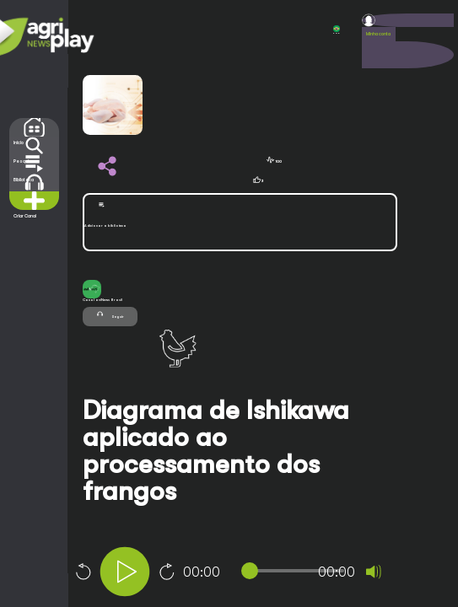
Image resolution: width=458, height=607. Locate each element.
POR (336, 30)
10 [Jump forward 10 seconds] (167, 571)
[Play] (125, 571)
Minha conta (378, 33)
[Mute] (373, 571)
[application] (259, 573)
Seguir (109, 314)
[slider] (296, 570)
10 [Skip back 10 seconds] (82, 571)
